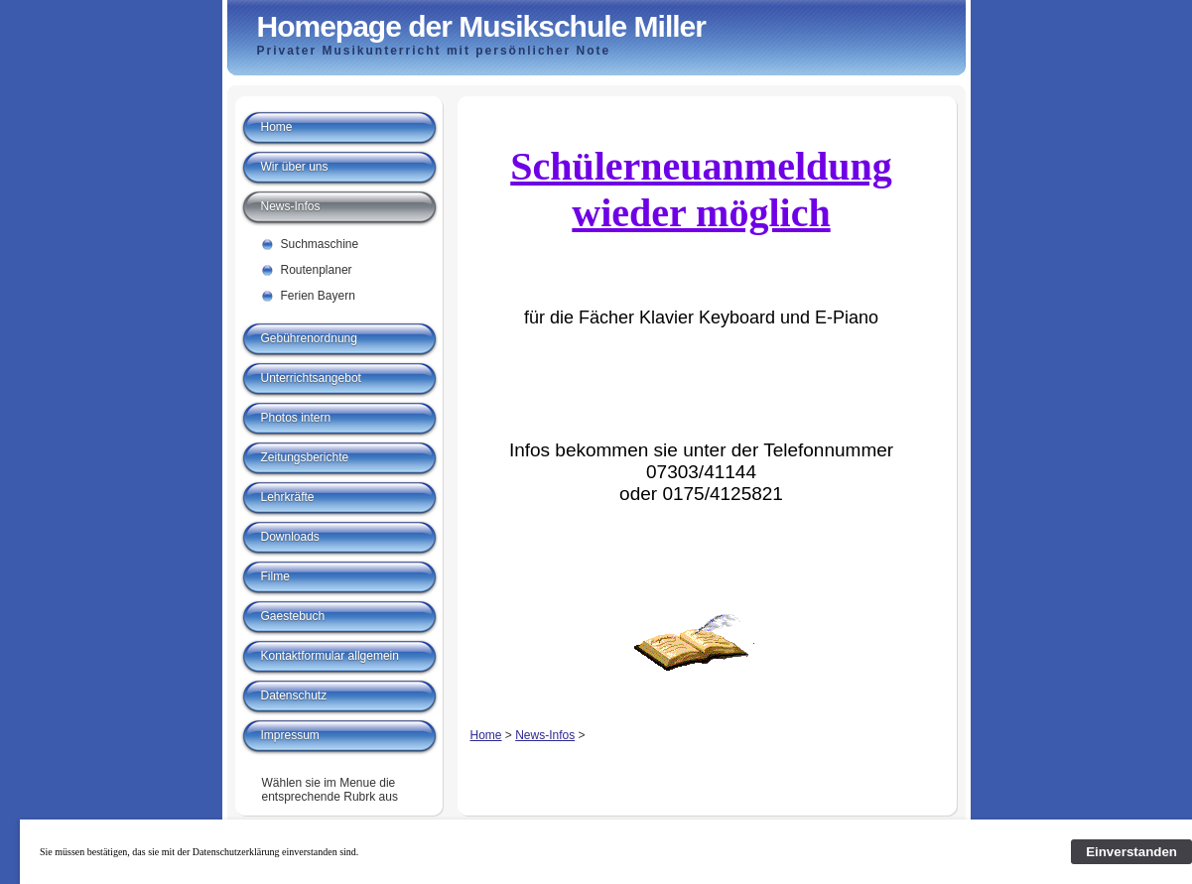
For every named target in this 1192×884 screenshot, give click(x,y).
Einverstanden (1131, 851)
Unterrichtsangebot (311, 378)
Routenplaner (316, 270)
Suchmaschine (320, 244)
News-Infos (545, 735)
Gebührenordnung (309, 338)
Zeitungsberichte (305, 457)
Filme (275, 576)
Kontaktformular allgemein (330, 656)
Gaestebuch (293, 616)
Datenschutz (294, 695)
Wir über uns (295, 167)
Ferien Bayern (318, 296)
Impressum (290, 735)
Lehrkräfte (288, 497)
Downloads (290, 537)
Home (486, 735)
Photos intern (296, 418)
